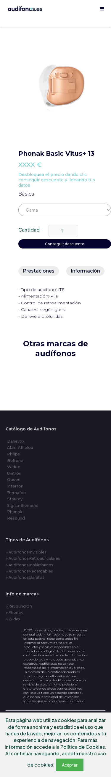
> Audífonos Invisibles (26, 552)
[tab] (38, 271)
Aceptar (70, 764)
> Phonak (14, 612)
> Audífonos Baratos (25, 577)
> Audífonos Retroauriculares (33, 558)
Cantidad (29, 230)
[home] (55, 24)
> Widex (13, 618)
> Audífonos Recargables (29, 571)
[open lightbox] (64, 88)
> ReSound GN (19, 606)
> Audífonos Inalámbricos (29, 564)
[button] (102, 9)
